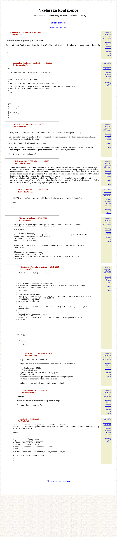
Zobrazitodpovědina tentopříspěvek (108, 45)
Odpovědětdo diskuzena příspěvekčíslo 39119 (107, 454)
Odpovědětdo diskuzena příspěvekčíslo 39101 (107, 66)
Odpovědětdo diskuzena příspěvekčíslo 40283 (107, 389)
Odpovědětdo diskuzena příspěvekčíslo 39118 (107, 426)
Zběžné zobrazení (58, 23)
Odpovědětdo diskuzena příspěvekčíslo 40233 (107, 231)
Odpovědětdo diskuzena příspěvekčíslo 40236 (107, 287)
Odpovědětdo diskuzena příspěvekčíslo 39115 (107, 203)
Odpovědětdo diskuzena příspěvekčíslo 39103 (107, 137)
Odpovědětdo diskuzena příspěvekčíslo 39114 (107, 174)
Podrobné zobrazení (58, 27)
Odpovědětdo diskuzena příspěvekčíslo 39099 (107, 35)
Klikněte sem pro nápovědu (58, 521)
